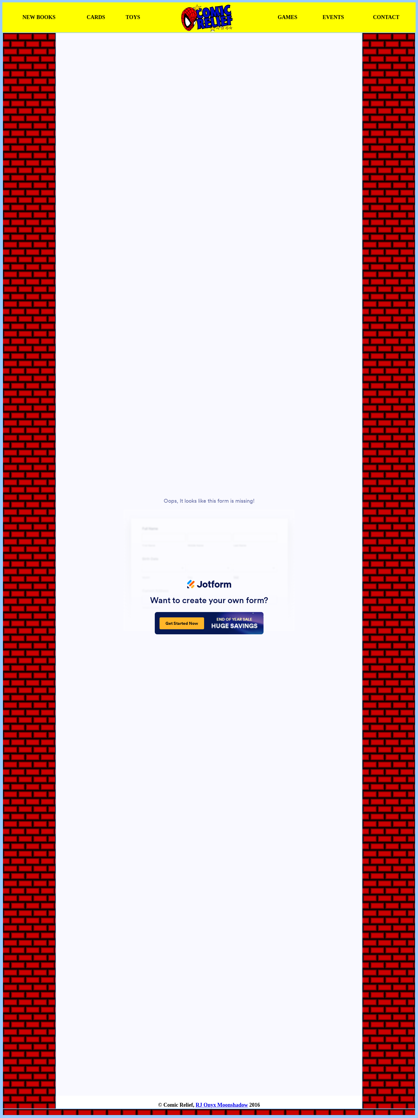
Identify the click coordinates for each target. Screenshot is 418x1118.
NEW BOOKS (39, 17)
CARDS (96, 17)
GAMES (287, 17)
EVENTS (333, 17)
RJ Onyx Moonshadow (221, 1105)
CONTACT (386, 17)
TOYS (133, 17)
